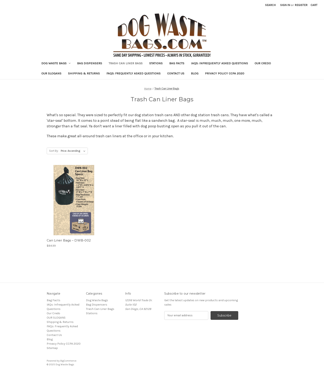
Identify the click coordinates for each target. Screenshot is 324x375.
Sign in (285, 5)
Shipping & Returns (84, 73)
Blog (194, 73)
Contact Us (175, 73)
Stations (156, 63)
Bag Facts (176, 63)
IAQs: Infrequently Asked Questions (219, 63)
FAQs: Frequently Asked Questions (133, 73)
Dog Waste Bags (55, 63)
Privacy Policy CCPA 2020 (224, 73)
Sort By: (53, 150)
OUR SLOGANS (51, 73)
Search (270, 5)
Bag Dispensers (89, 63)
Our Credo (263, 63)
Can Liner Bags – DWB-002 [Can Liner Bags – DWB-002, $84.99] (69, 240)
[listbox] (74, 151)
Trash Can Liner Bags (126, 63)
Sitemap (52, 348)
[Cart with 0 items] (314, 5)
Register (301, 5)
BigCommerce (68, 360)
